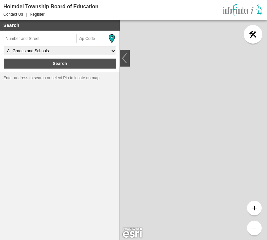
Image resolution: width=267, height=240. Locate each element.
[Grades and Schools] (60, 51)
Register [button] (37, 14)
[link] (243, 10)
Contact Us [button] (13, 14)
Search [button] (60, 63)
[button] (111, 38)
